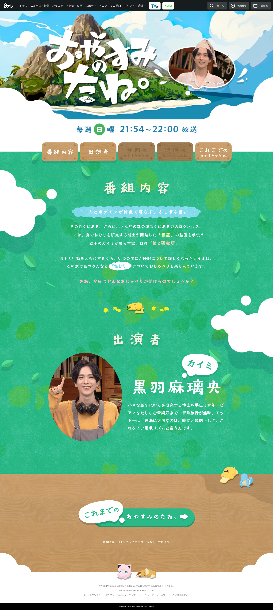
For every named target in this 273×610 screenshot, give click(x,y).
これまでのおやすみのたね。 (136, 513)
